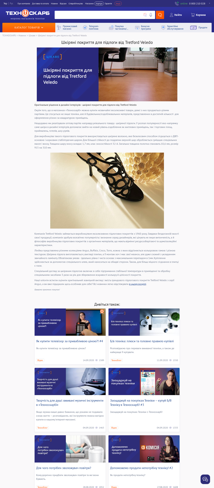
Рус (11, 3)
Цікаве (32, 35)
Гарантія (108, 3)
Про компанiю (24, 3)
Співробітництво (76, 3)
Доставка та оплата (40, 3)
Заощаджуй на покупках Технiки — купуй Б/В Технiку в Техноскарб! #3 (141, 402)
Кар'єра (99, 3)
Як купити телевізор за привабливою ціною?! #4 (69, 341)
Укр (5, 3)
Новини (54, 3)
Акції (118, 3)
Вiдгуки (63, 3)
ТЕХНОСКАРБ (9, 35)
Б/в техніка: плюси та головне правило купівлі (142, 341)
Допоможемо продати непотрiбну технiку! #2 (141, 468)
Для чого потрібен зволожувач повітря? (63, 468)
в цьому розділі (137, 284)
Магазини (89, 3)
